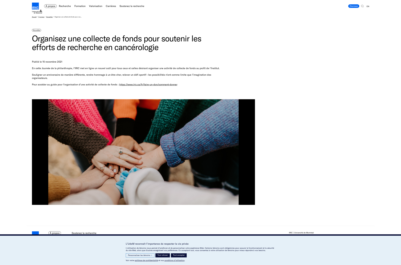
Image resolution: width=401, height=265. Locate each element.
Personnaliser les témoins (140, 255)
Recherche (65, 6)
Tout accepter (179, 255)
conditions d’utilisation (174, 260)
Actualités (49, 17)
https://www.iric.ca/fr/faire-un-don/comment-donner (148, 84)
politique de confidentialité (146, 260)
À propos (50, 6)
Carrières (111, 6)
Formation (80, 6)
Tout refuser (162, 255)
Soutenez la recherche (132, 6)
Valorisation (95, 6)
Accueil (34, 17)
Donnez (354, 6)
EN (368, 6)
